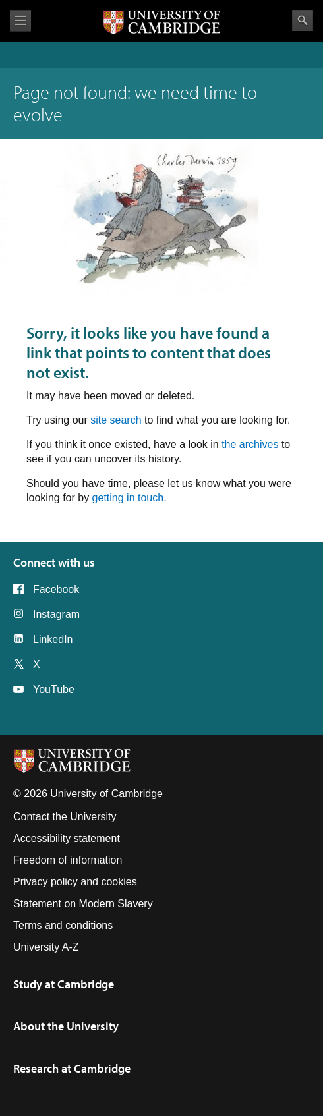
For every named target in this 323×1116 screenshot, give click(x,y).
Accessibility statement (66, 838)
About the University (66, 1026)
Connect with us (54, 562)
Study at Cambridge (63, 983)
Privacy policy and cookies (75, 881)
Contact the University (65, 816)
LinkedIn (53, 639)
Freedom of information (67, 860)
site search (115, 420)
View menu (20, 21)
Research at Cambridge (72, 1068)
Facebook (56, 589)
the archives (249, 444)
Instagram (56, 614)
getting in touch (128, 497)
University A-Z (46, 947)
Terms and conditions (63, 925)
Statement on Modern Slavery (83, 903)
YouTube (53, 689)
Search (302, 20)
